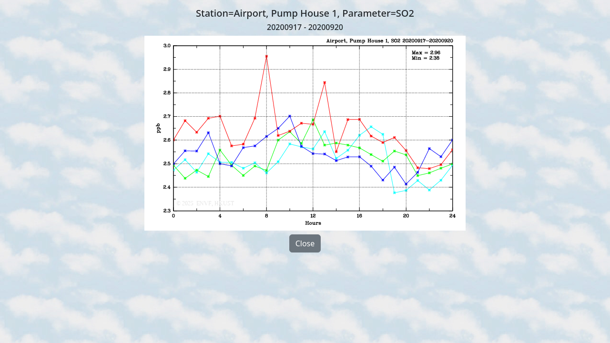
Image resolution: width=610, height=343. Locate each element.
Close (305, 243)
